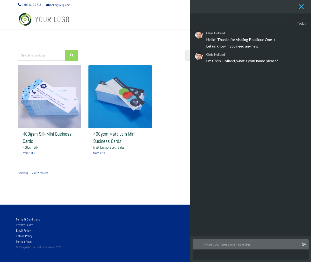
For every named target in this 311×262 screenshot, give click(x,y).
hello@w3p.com (58, 5)
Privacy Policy (24, 225)
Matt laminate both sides (108, 147)
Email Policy (23, 230)
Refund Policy (24, 236)
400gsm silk (30, 147)
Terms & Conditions (28, 219)
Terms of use (24, 242)
